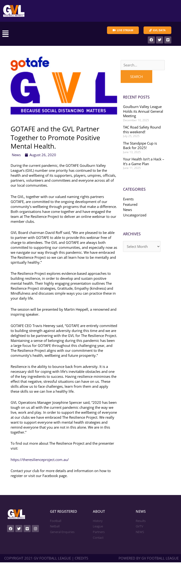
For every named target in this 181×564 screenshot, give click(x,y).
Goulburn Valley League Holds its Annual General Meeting (143, 113)
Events (128, 200)
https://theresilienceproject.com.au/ (40, 461)
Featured (130, 206)
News (16, 156)
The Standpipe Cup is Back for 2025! (140, 147)
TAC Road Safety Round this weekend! (142, 131)
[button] (41, 34)
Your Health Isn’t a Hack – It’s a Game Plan (143, 163)
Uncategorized (134, 216)
